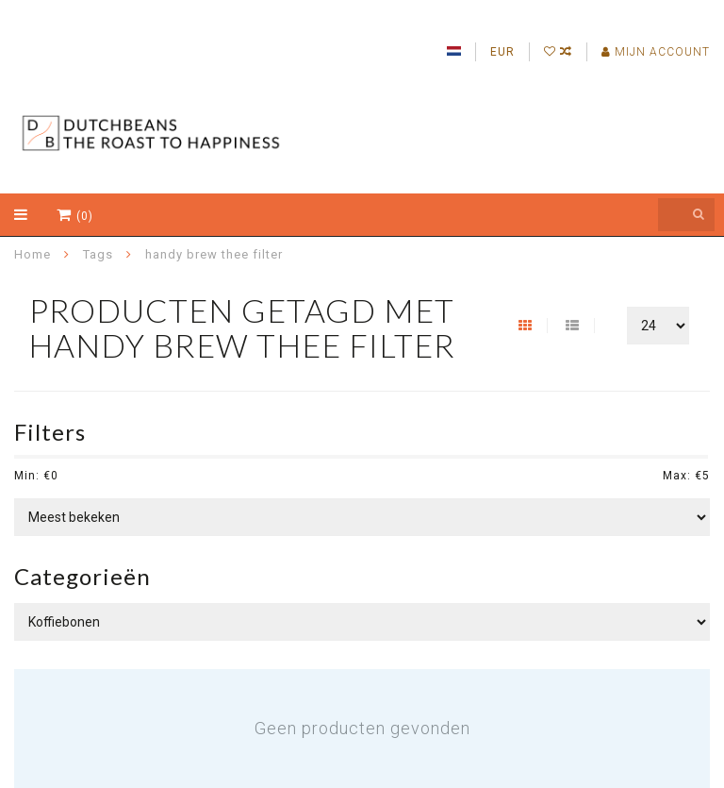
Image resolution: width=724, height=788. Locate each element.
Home (32, 254)
